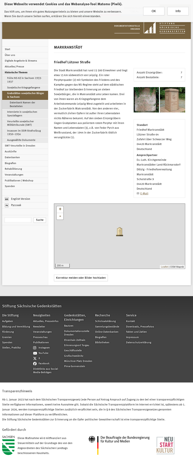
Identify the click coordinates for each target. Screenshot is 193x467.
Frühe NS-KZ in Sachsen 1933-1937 (24, 80)
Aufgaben (7, 321)
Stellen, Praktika (11, 348)
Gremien (7, 337)
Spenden (10, 186)
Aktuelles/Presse (14, 66)
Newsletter (39, 326)
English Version (17, 199)
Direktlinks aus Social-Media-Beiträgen (45, 371)
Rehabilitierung (13, 169)
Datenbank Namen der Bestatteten (22, 104)
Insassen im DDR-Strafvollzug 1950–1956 (24, 133)
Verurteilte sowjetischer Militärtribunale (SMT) (20, 123)
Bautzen (68, 326)
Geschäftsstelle (73, 350)
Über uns (10, 55)
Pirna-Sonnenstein (74, 366)
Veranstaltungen (14, 175)
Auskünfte (10, 151)
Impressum (132, 337)
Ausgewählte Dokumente (21, 140)
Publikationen (41, 342)
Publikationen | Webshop (19, 180)
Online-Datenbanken (106, 332)
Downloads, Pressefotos (140, 326)
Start (7, 49)
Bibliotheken (102, 342)
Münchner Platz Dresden (78, 361)
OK (154, 9)
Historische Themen (16, 72)
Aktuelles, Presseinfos (45, 321)
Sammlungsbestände (107, 326)
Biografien (10, 163)
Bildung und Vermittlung (16, 326)
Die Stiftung (10, 315)
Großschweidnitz (73, 356)
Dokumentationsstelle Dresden (76, 333)
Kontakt (130, 321)
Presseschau (40, 337)
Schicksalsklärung (105, 321)
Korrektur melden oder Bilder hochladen (81, 278)
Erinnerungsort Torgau (76, 345)
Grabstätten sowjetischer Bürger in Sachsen (25, 95)
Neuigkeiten (41, 315)
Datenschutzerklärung (138, 342)
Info (177, 9)
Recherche (102, 315)
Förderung (8, 332)
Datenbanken (12, 157)
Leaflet (164, 266)
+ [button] (60, 209)
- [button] (60, 216)
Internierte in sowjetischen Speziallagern (22, 114)
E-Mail (144, 193)
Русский (13, 205)
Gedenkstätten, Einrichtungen (75, 318)
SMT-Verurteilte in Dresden (20, 146)
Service (131, 315)
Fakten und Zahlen (136, 332)
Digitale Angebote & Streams (21, 61)
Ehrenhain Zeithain (74, 340)
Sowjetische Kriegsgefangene (23, 87)
